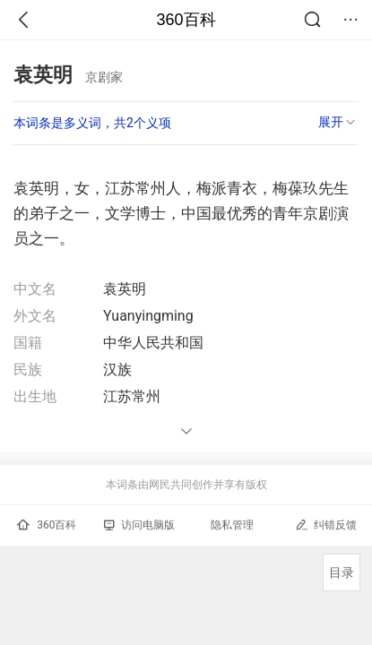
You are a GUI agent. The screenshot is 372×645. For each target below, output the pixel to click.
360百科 (185, 20)
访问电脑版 (139, 525)
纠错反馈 (326, 524)
